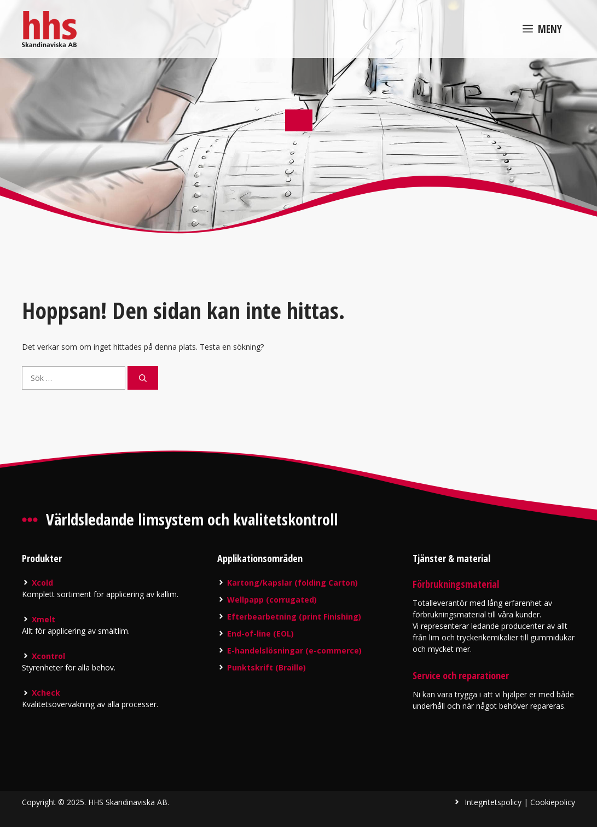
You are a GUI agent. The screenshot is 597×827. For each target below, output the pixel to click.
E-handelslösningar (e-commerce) (294, 650)
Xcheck (46, 692)
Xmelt (43, 619)
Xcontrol (48, 656)
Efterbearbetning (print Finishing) (294, 616)
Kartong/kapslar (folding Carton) (292, 582)
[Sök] (142, 378)
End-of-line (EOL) (260, 633)
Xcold (42, 582)
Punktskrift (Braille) (266, 667)
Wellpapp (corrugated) (272, 599)
